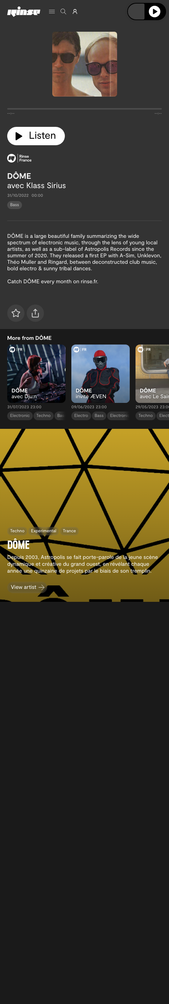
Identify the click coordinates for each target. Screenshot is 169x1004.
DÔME (19, 176)
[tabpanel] (84, 110)
